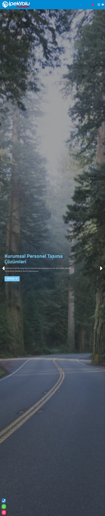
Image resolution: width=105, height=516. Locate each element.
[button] (101, 267)
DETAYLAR (13, 280)
